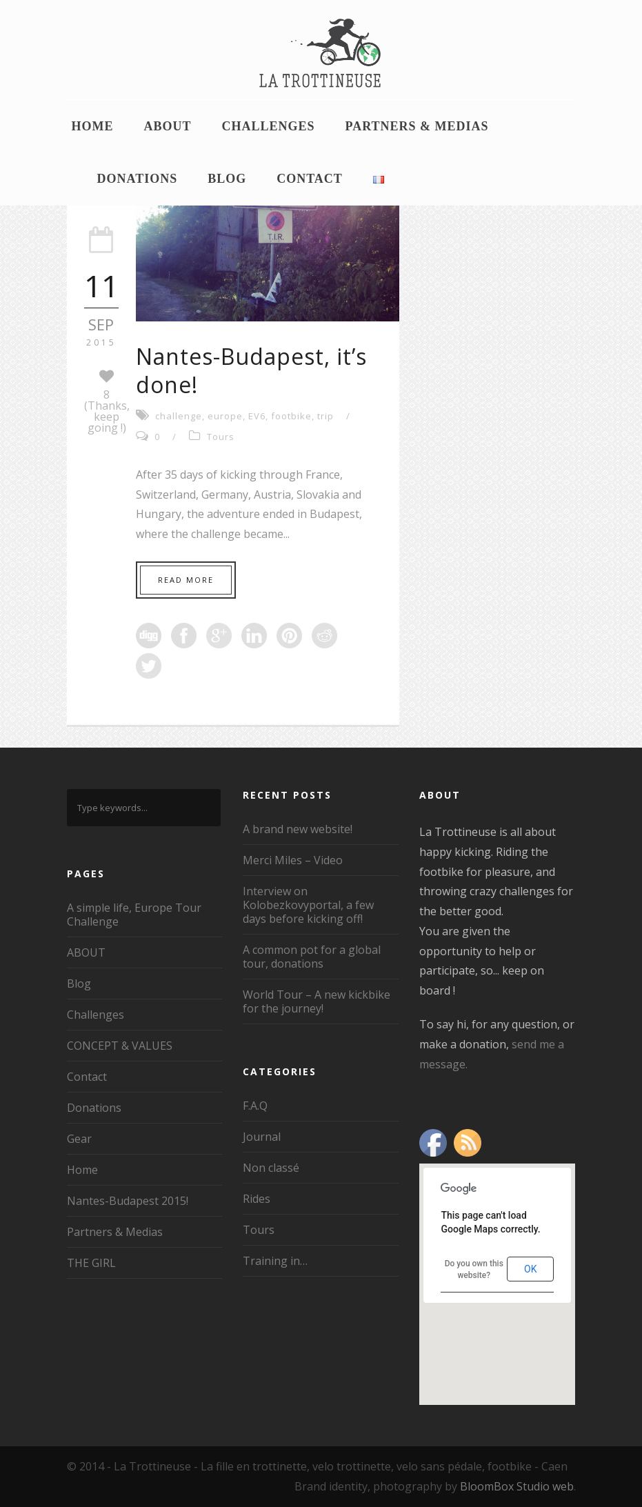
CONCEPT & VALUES (119, 1045)
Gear (79, 1138)
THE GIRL (91, 1262)
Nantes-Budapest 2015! (127, 1200)
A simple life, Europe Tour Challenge (134, 914)
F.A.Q (255, 1105)
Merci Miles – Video (293, 860)
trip (325, 416)
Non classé (271, 1167)
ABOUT (168, 126)
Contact (310, 179)
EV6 (256, 416)
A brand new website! (297, 829)
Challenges (268, 126)
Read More (186, 580)
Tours (220, 436)
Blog (227, 179)
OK (530, 1269)
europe (225, 416)
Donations (137, 179)
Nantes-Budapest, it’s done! (251, 370)
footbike (291, 416)
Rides (256, 1198)
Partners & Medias (417, 126)
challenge (178, 416)
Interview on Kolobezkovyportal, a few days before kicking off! (308, 905)
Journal (262, 1136)
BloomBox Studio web (517, 1486)
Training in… (275, 1260)
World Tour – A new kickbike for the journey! (316, 1001)
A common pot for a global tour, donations (312, 956)
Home (93, 126)
